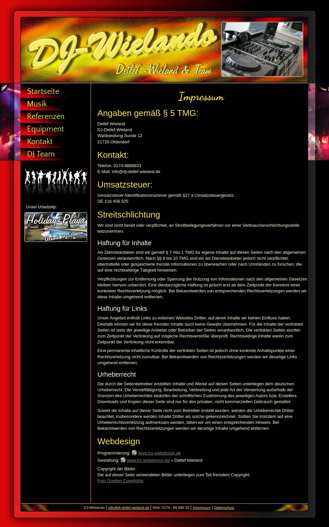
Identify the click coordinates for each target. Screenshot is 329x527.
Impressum (202, 508)
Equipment (45, 129)
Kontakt (40, 141)
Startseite (43, 91)
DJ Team (41, 154)
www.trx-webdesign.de (159, 453)
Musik (37, 104)
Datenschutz (224, 508)
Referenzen (45, 116)
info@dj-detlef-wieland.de (128, 508)
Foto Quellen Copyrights (120, 480)
